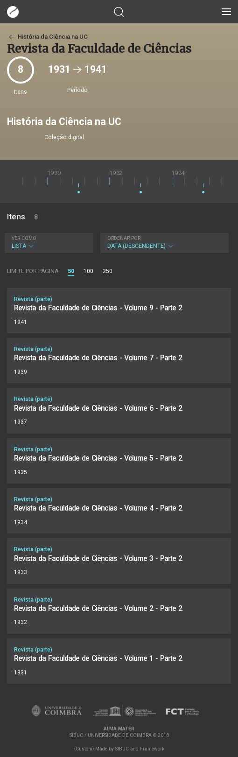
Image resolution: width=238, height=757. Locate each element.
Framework (152, 748)
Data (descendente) (163, 242)
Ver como (24, 238)
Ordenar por (123, 238)
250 (107, 271)
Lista (48, 242)
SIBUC (122, 748)
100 (88, 271)
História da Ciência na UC (47, 36)
